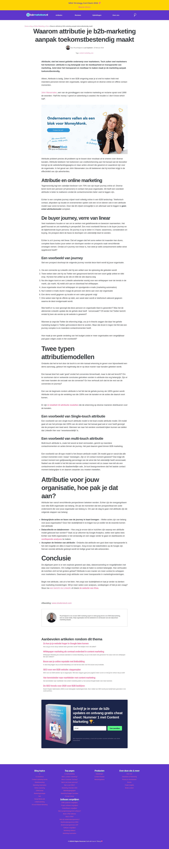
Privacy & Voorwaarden (129, 779)
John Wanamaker (49, 92)
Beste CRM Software (69, 814)
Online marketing (39, 788)
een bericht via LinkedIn (60, 588)
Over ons (116, 15)
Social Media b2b (39, 799)
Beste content (129, 788)
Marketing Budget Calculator (69, 793)
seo (92, 53)
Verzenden (115, 728)
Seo (47, 26)
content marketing (84, 53)
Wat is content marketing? (69, 776)
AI (39, 774)
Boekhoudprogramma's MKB (69, 822)
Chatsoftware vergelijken (69, 808)
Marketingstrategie (39, 793)
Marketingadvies (99, 779)
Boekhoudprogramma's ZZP (69, 825)
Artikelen (59, 15)
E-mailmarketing (69, 774)
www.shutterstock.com (62, 603)
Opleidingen (97, 15)
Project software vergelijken (69, 805)
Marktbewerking (40, 782)
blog (31, 26)
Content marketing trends (39, 779)
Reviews (77, 15)
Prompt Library (69, 796)
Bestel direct (84, 7)
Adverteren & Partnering (129, 776)
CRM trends (39, 790)
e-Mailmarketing (40, 802)
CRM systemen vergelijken (69, 802)
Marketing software (69, 830)
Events (129, 782)
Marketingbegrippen (69, 790)
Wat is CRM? (70, 816)
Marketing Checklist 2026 (69, 788)
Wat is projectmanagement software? (69, 811)
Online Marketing (39, 26)
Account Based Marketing (40, 804)
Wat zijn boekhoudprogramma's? (69, 819)
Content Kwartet (99, 776)
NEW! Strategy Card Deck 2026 (83, 3)
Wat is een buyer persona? (69, 782)
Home (26, 26)
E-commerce (40, 776)
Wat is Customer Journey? (69, 779)
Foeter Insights (129, 785)
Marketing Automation (39, 785)
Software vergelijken (69, 828)
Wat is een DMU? (69, 785)
